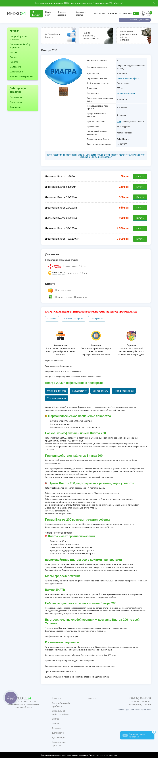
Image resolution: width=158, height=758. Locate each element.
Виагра (13, 52)
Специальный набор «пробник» (20, 46)
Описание (52, 318)
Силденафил (16, 97)
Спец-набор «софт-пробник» (19, 38)
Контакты (112, 13)
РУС (136, 13)
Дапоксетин (16, 67)
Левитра (14, 62)
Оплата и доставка (62, 13)
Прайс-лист (48, 13)
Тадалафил (15, 107)
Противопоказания (124, 391)
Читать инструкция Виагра (59, 533)
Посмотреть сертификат (128, 78)
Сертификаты (97, 318)
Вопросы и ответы (81, 13)
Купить (140, 176)
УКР (130, 13)
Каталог (36, 13)
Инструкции (99, 13)
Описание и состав (56, 391)
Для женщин (16, 71)
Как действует (79, 391)
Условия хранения (56, 398)
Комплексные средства (21, 76)
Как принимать (100, 391)
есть (119, 121)
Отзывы (123, 13)
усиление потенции (126, 93)
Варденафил (16, 102)
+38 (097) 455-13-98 (140, 698)
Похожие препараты (73, 318)
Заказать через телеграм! (134, 735)
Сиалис (13, 57)
